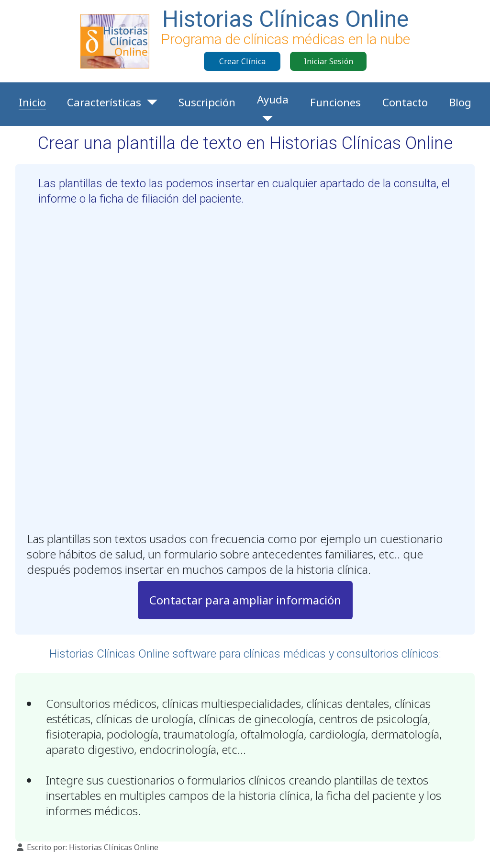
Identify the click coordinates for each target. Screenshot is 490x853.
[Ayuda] (265, 118)
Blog (460, 102)
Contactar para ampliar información (245, 600)
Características (104, 102)
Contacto (405, 102)
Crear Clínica (242, 61)
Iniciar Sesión (328, 61)
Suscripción (206, 102)
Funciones (335, 102)
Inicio (32, 102)
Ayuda (273, 99)
